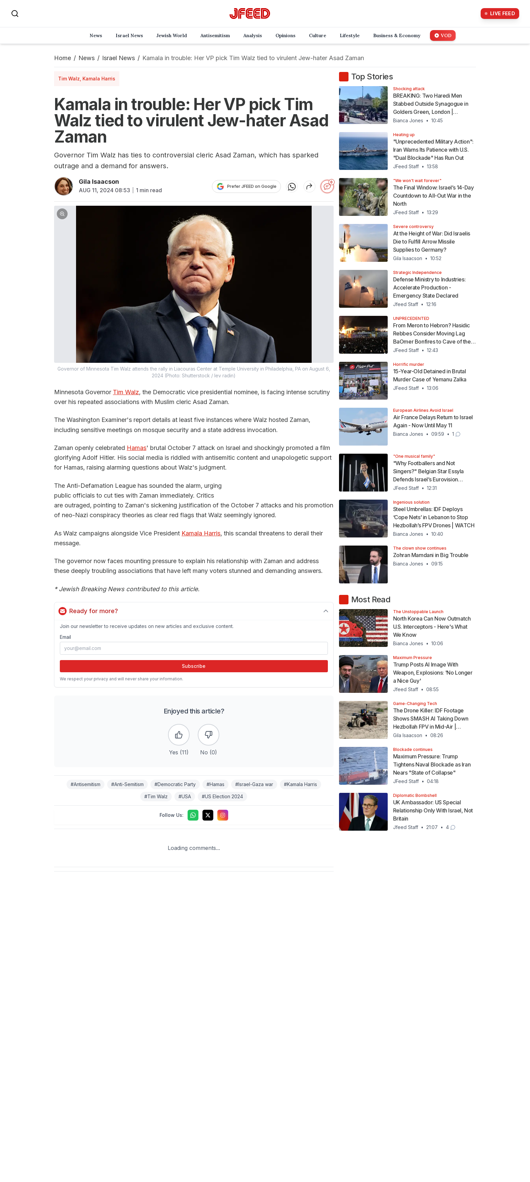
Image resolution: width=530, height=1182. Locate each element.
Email (65, 637)
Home (62, 57)
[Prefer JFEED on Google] (246, 186)
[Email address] (194, 648)
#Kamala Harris (300, 784)
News (86, 57)
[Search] (15, 13)
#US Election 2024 (222, 796)
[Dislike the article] (208, 735)
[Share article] (309, 186)
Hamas (136, 447)
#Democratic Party (175, 784)
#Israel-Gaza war (254, 784)
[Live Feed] (500, 13)
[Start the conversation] (327, 186)
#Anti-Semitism (127, 784)
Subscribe (194, 666)
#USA (184, 796)
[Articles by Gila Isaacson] (63, 186)
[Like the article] (179, 735)
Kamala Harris (201, 533)
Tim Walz (126, 392)
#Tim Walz (156, 796)
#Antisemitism (85, 784)
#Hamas (215, 784)
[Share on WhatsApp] (292, 186)
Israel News (118, 57)
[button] (194, 292)
